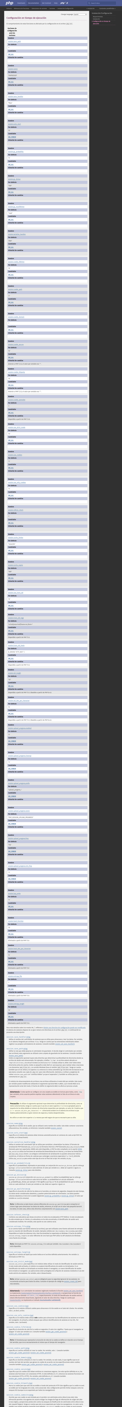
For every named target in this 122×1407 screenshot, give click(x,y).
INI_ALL (11, 54)
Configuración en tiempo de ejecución (101, 23)
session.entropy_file (15, 976)
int (29, 1163)
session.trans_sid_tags (16, 618)
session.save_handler (15, 96)
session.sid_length (14, 673)
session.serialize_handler (17, 234)
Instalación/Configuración (65, 8)
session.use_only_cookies (17, 482)
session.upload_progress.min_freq (20, 866)
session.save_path (14, 41)
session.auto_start (14, 124)
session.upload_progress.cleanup (19, 756)
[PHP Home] (10, 3)
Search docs (94, 3)
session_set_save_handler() (65, 1044)
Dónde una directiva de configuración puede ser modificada (64, 1028)
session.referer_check (15, 510)
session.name (13, 69)
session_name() (56, 1128)
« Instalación (90, 8)
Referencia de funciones (21, 8)
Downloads (21, 3)
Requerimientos (98, 17)
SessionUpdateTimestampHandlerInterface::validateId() (41, 1293)
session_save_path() (16, 1056)
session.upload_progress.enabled (19, 728)
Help (55, 3)
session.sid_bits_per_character (19, 701)
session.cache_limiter (15, 538)
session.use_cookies (15, 455)
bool (25, 1133)
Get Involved (46, 3)
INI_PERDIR (12, 137)
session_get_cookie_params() (56, 1332)
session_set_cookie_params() (19, 1334)
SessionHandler (15, 1300)
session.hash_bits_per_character (19, 949)
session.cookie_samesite (16, 400)
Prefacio (9, 8)
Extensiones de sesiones (39, 8)
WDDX (80, 1149)
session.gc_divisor (14, 179)
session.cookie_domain (16, 317)
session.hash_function (15, 921)
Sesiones (52, 8)
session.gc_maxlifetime (16, 207)
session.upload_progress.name (19, 811)
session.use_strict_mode (16, 427)
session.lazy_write (14, 893)
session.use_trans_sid (15, 593)
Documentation (33, 3)
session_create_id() (71, 1281)
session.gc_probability (16, 152)
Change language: (67, 14)
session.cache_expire (15, 565)
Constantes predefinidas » (107, 8)
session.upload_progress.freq (18, 838)
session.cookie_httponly (16, 372)
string (28, 1037)
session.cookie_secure (16, 344)
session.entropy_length (16, 1004)
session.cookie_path (15, 289)
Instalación (96, 19)
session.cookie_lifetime (16, 262)
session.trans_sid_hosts (16, 645)
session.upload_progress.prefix (19, 783)
